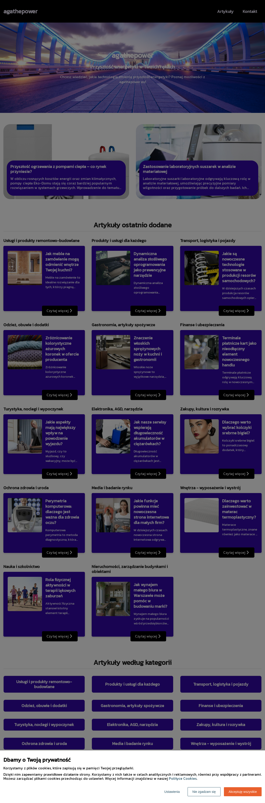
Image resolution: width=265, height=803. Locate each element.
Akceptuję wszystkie (243, 792)
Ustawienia (172, 792)
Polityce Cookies (183, 778)
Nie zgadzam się (204, 792)
